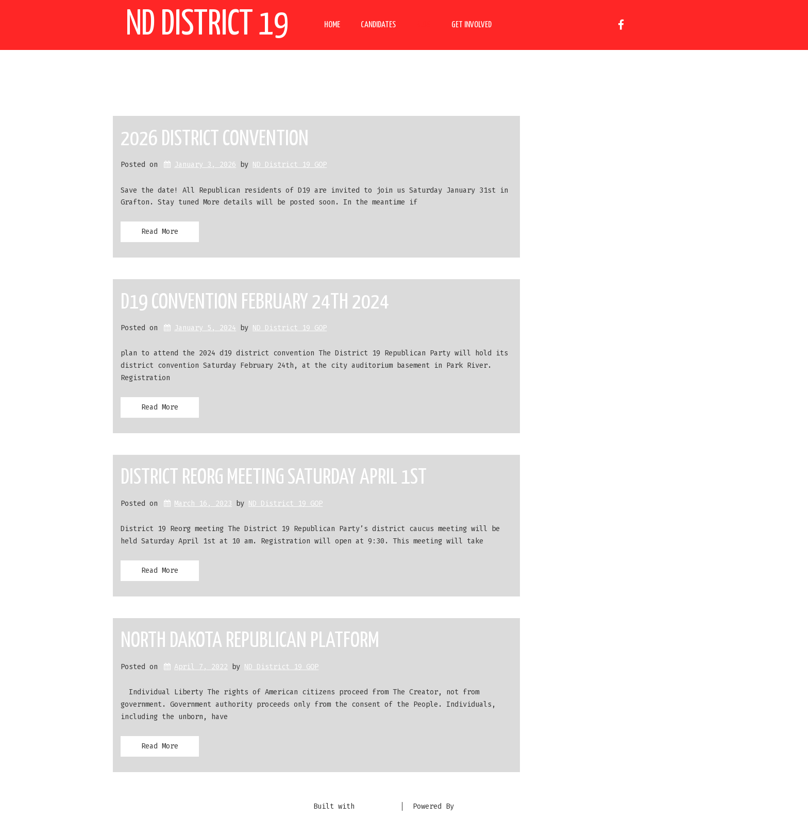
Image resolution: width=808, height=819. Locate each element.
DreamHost (476, 806)
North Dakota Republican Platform (250, 641)
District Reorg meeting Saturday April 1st (274, 477)
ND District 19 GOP (289, 164)
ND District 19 (207, 25)
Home (332, 25)
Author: (242, 78)
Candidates (378, 25)
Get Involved (471, 25)
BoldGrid (375, 806)
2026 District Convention (215, 139)
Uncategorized (561, 266)
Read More (159, 231)
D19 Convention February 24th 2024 (255, 302)
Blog (423, 25)
